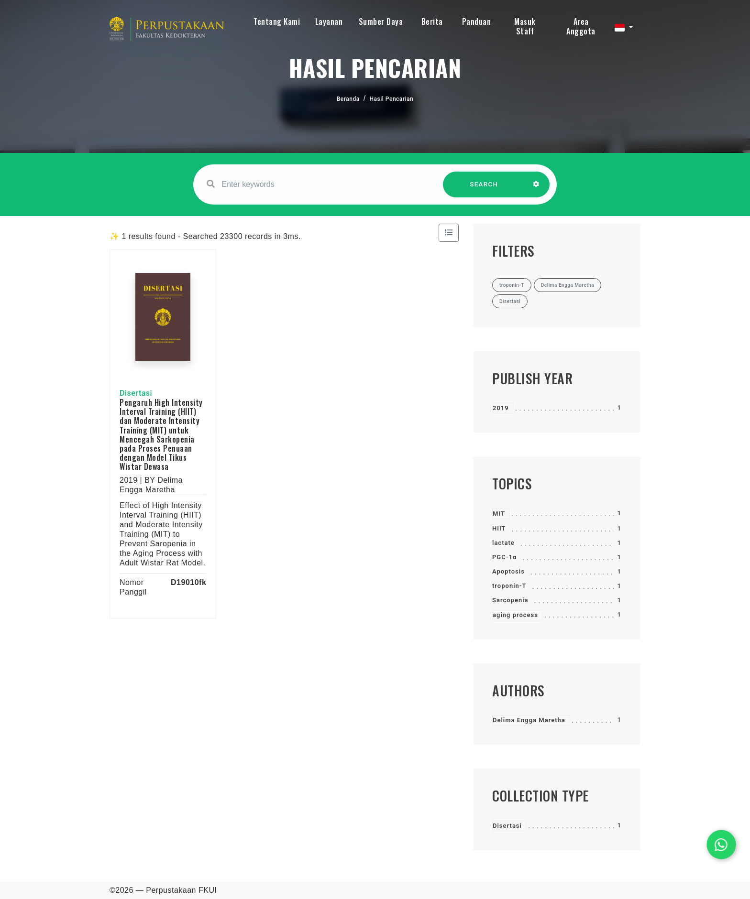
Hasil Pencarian (392, 99)
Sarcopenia (510, 600)
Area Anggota (581, 26)
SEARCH (484, 189)
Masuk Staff (525, 26)
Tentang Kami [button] (277, 21)
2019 (501, 408)
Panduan (476, 21)
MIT (499, 513)
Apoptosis (508, 571)
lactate (503, 542)
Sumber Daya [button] (381, 21)
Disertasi (507, 825)
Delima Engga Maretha (529, 720)
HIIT (499, 528)
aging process (515, 614)
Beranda (348, 99)
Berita (432, 21)
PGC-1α (504, 557)
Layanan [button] (329, 21)
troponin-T (509, 585)
